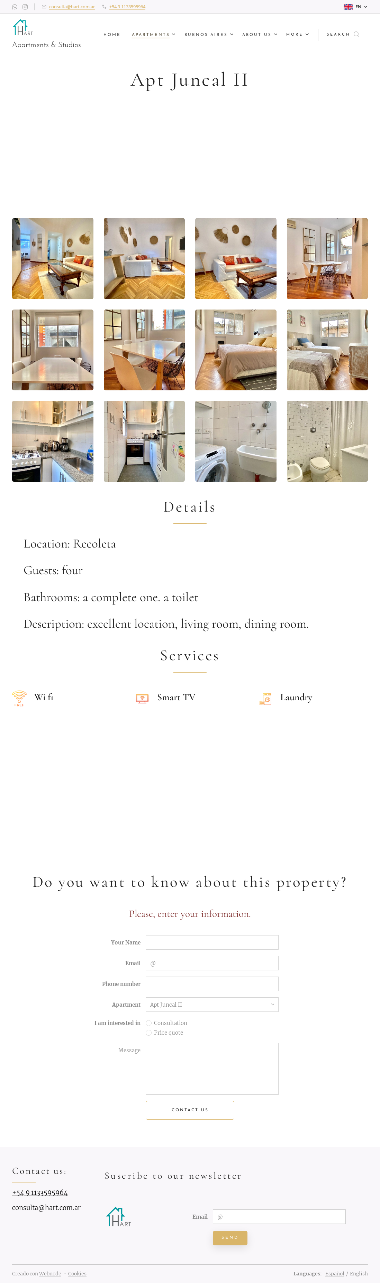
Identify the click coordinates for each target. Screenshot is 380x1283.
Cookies (77, 1274)
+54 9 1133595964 (127, 6)
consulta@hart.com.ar (72, 6)
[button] (343, 35)
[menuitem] (111, 35)
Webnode (50, 1274)
